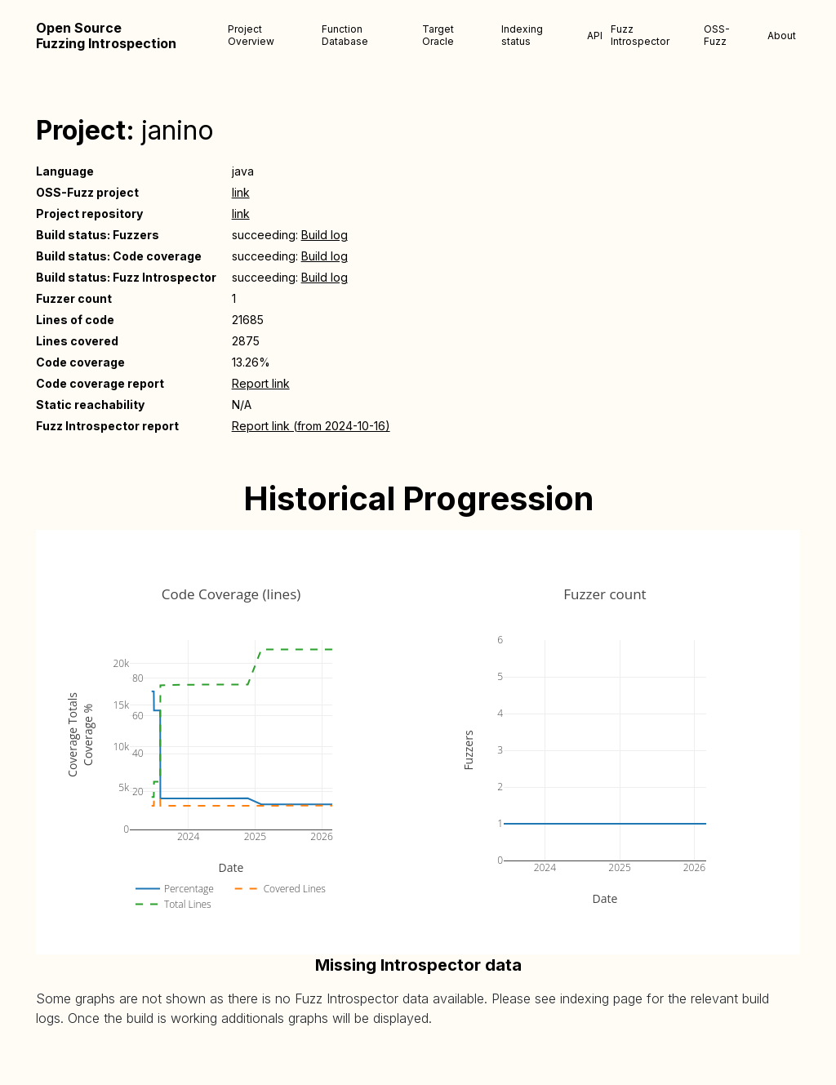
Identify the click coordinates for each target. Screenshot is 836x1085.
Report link (261, 383)
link (241, 192)
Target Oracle (438, 35)
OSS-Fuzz (717, 35)
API (595, 35)
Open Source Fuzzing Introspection (106, 35)
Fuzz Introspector (640, 35)
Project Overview (251, 35)
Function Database (345, 35)
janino (177, 130)
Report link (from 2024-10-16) (311, 426)
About (781, 35)
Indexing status (522, 35)
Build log (324, 235)
